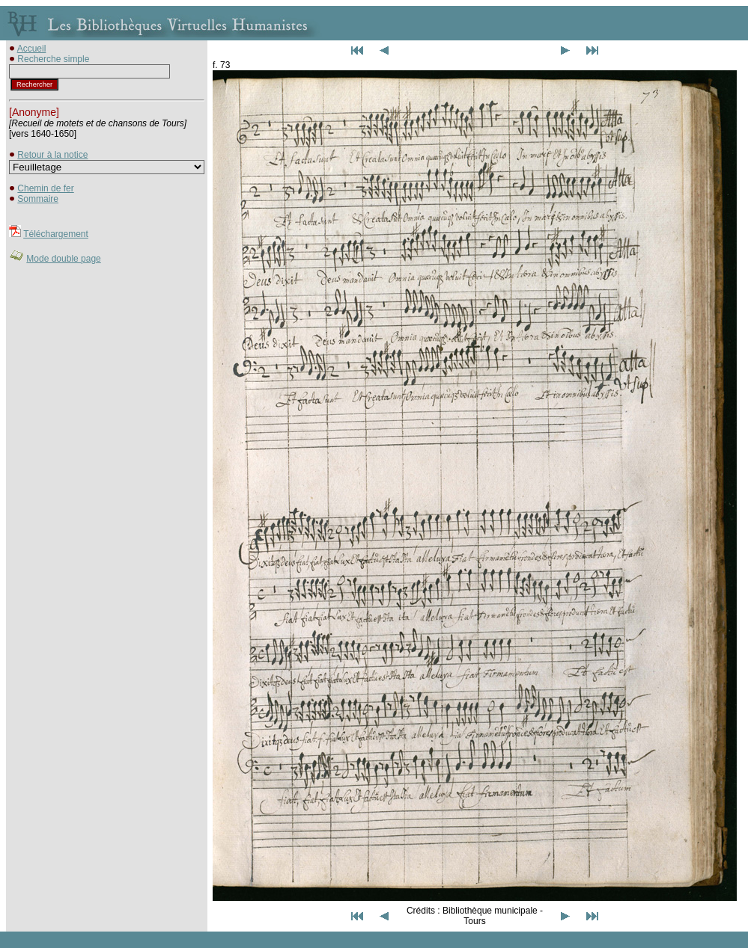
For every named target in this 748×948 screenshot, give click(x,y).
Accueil (31, 48)
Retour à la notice (52, 155)
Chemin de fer (45, 188)
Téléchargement (55, 234)
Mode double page (63, 258)
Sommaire (37, 199)
